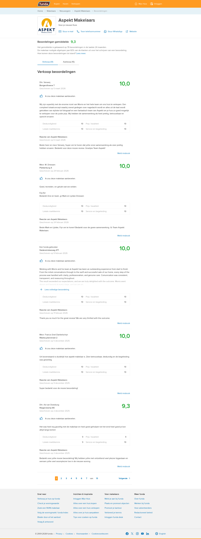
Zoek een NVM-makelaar (48, 508)
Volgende (125, 478)
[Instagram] (137, 533)
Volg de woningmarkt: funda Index (52, 512)
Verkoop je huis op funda (48, 498)
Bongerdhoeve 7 (47, 85)
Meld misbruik (123, 153)
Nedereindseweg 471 (49, 250)
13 (97, 478)
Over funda (139, 498)
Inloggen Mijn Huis (81, 498)
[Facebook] (127, 533)
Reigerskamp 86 (47, 408)
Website (131, 31)
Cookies (69, 533)
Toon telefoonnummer (88, 31)
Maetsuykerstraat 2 (48, 337)
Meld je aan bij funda (114, 498)
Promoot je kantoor (113, 508)
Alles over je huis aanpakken (86, 512)
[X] (132, 533)
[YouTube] (142, 533)
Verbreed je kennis (113, 512)
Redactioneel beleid (143, 512)
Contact (137, 517)
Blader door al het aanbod (49, 517)
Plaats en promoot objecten (117, 503)
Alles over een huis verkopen (86, 508)
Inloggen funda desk (114, 517)
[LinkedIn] (147, 533)
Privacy (59, 533)
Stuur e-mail (65, 31)
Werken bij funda (141, 503)
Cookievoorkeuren (100, 533)
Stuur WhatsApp (113, 31)
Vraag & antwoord (45, 522)
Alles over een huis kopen (85, 503)
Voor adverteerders (143, 508)
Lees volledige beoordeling (54, 289)
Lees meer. (81, 53)
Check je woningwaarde (48, 503)
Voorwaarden (82, 533)
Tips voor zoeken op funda (85, 517)
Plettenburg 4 (45, 168)
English (160, 533)
